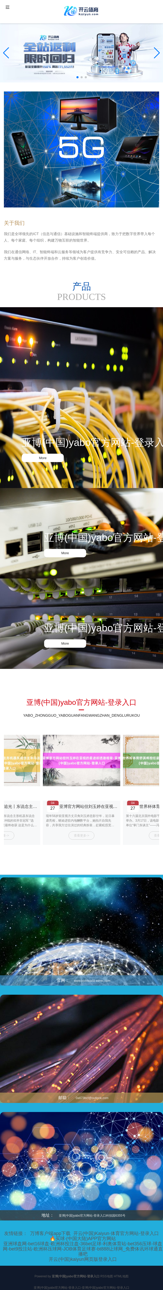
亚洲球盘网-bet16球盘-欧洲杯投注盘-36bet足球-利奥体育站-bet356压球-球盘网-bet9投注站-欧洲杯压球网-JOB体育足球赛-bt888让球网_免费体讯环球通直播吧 (83, 1249)
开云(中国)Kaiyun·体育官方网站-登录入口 (116, 1233)
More (43, 458)
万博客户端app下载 (50, 1233)
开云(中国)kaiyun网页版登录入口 (83, 1259)
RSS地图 (106, 1276)
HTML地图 (121, 1276)
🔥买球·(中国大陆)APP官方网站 (83, 1238)
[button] (156, 53)
